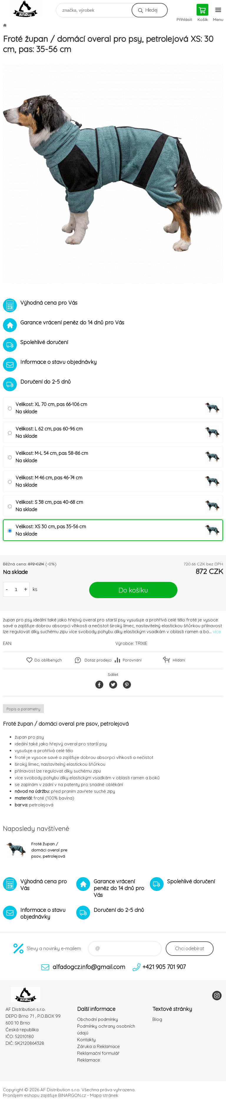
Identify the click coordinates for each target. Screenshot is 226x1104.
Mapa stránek (104, 1095)
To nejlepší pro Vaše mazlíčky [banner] (29, 8)
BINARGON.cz (72, 1095)
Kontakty (86, 1039)
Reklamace (88, 1060)
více (217, 631)
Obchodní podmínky (97, 1019)
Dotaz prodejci (98, 660)
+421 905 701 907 (164, 967)
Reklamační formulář (98, 1053)
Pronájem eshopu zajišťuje (30, 1095)
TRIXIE (141, 643)
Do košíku (133, 590)
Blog (157, 1019)
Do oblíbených (48, 660)
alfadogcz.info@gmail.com (89, 967)
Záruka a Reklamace (98, 1046)
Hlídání (179, 660)
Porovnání (132, 660)
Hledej (151, 10)
